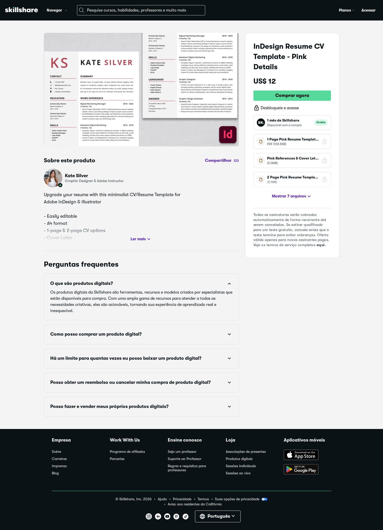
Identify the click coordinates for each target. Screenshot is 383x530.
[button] (66, 9)
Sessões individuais (241, 466)
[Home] (21, 10)
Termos (203, 499)
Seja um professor (182, 452)
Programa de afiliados (127, 452)
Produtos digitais (239, 459)
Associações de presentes (246, 452)
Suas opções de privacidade (241, 499)
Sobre (56, 452)
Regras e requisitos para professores (187, 468)
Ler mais (141, 239)
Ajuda (162, 499)
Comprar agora (292, 95)
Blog (55, 473)
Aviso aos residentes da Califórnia (195, 504)
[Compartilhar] (222, 160)
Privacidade (182, 499)
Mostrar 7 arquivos (292, 196)
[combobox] (141, 10)
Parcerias (117, 459)
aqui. (321, 245)
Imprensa (59, 466)
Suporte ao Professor (184, 459)
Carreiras (59, 459)
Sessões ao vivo (238, 473)
